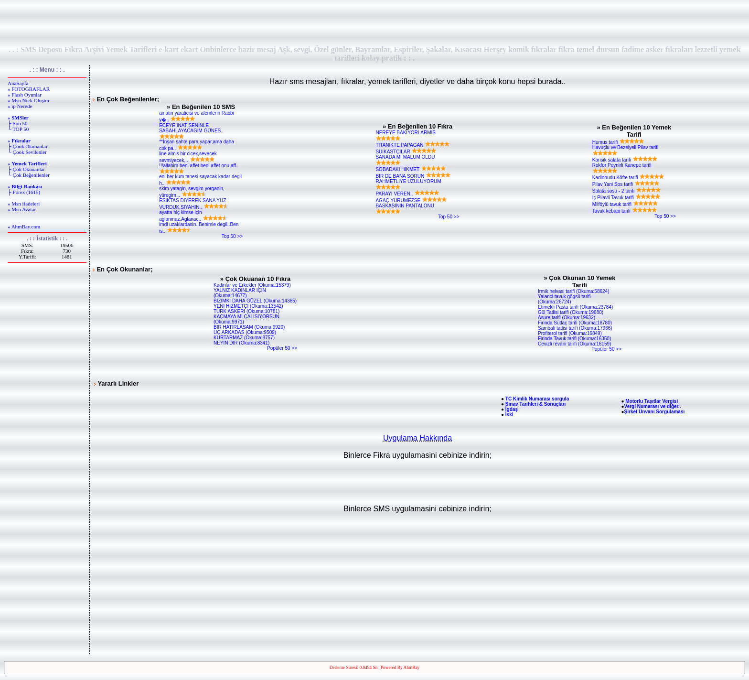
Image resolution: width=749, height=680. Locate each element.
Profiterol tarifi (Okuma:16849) (570, 333)
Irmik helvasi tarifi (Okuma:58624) (574, 291)
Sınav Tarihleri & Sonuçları (535, 404)
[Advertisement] (374, 22)
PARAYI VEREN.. (407, 193)
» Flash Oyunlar (25, 94)
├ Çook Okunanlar (28, 146)
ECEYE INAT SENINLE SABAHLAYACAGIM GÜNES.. (191, 131)
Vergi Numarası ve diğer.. (652, 406)
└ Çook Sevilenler (27, 152)
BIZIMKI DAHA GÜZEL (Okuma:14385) (255, 300)
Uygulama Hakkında (417, 438)
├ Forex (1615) (24, 192)
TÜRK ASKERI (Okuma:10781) (246, 311)
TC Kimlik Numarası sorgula (537, 398)
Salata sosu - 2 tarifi (626, 191)
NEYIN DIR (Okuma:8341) (241, 342)
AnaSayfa (18, 83)
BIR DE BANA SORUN (412, 176)
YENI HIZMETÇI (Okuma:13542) (248, 306)
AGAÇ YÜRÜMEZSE (411, 200)
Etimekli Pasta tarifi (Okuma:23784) (575, 307)
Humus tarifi (618, 142)
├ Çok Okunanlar (26, 169)
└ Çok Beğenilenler (29, 175)
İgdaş (511, 409)
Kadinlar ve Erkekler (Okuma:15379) (252, 285)
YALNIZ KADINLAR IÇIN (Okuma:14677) (240, 293)
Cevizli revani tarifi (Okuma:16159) (574, 343)
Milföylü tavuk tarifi (625, 204)
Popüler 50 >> (282, 348)
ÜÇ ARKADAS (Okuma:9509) (245, 332)
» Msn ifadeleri (24, 203)
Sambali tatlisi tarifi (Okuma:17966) (575, 328)
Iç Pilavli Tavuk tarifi (626, 197)
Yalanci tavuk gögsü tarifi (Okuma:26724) (564, 299)
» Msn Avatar (22, 209)
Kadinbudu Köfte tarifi (628, 177)
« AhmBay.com (24, 226)
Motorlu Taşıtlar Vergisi (651, 401)
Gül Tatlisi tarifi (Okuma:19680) (570, 312)
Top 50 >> (232, 236)
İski (509, 414)
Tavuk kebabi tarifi (624, 211)
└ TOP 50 (18, 129)
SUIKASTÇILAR (406, 151)
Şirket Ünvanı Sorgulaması (654, 411)
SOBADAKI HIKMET (410, 169)
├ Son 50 (17, 123)
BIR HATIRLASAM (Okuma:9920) (249, 327)
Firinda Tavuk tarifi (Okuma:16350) (574, 338)
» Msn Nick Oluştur (29, 100)
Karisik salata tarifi (625, 159)
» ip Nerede (20, 106)
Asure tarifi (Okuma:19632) (566, 317)
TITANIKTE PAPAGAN (412, 145)
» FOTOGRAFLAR (29, 89)
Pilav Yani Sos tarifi (626, 184)
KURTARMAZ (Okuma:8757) (244, 337)
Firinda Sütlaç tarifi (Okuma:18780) (575, 322)
